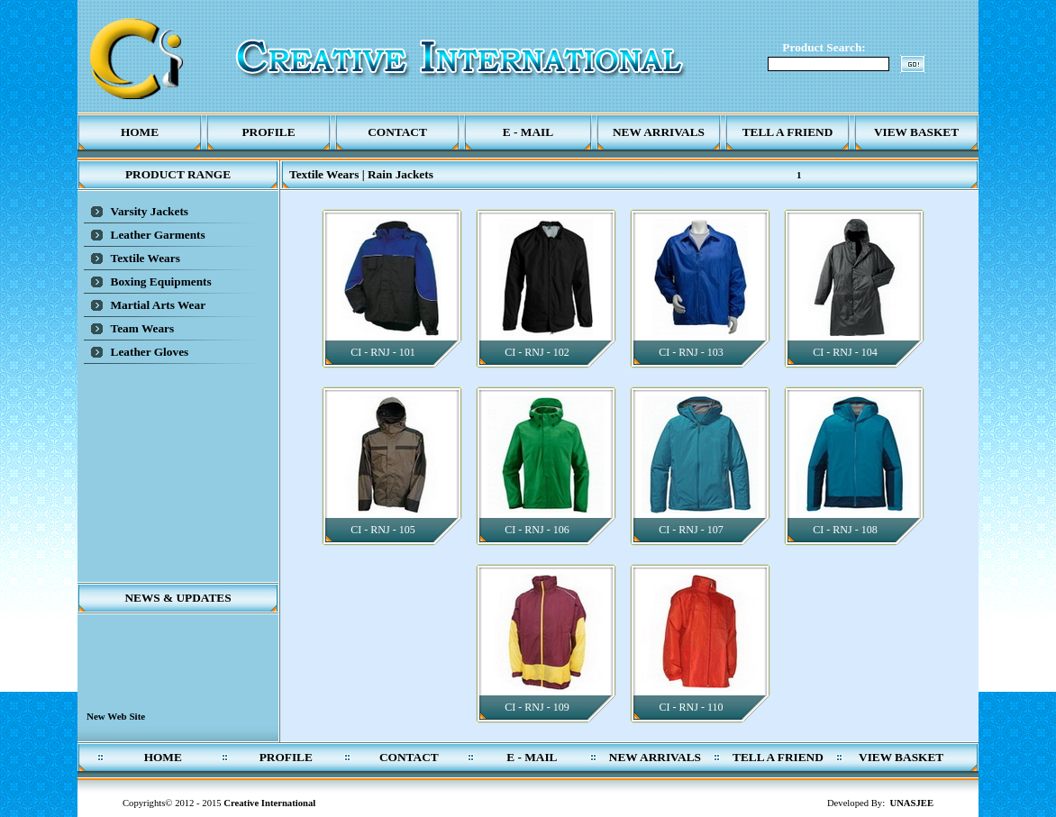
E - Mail (528, 132)
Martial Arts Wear (158, 305)
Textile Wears (145, 258)
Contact (397, 132)
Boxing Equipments (161, 281)
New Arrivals (659, 132)
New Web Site (115, 721)
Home (140, 132)
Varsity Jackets (150, 211)
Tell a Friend (787, 132)
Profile (268, 132)
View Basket (916, 132)
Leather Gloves (150, 352)
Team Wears (143, 328)
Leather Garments (158, 234)
